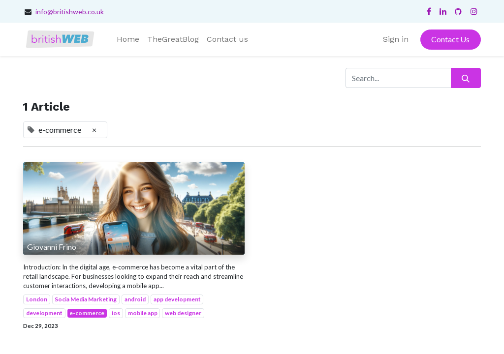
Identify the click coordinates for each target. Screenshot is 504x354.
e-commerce (86, 313)
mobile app (143, 313)
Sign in (396, 39)
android (135, 299)
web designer (183, 313)
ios (116, 313)
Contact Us (450, 39)
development (44, 313)
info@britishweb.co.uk (69, 11)
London (36, 299)
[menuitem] (128, 39)
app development (177, 299)
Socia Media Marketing (86, 299)
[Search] (466, 78)
